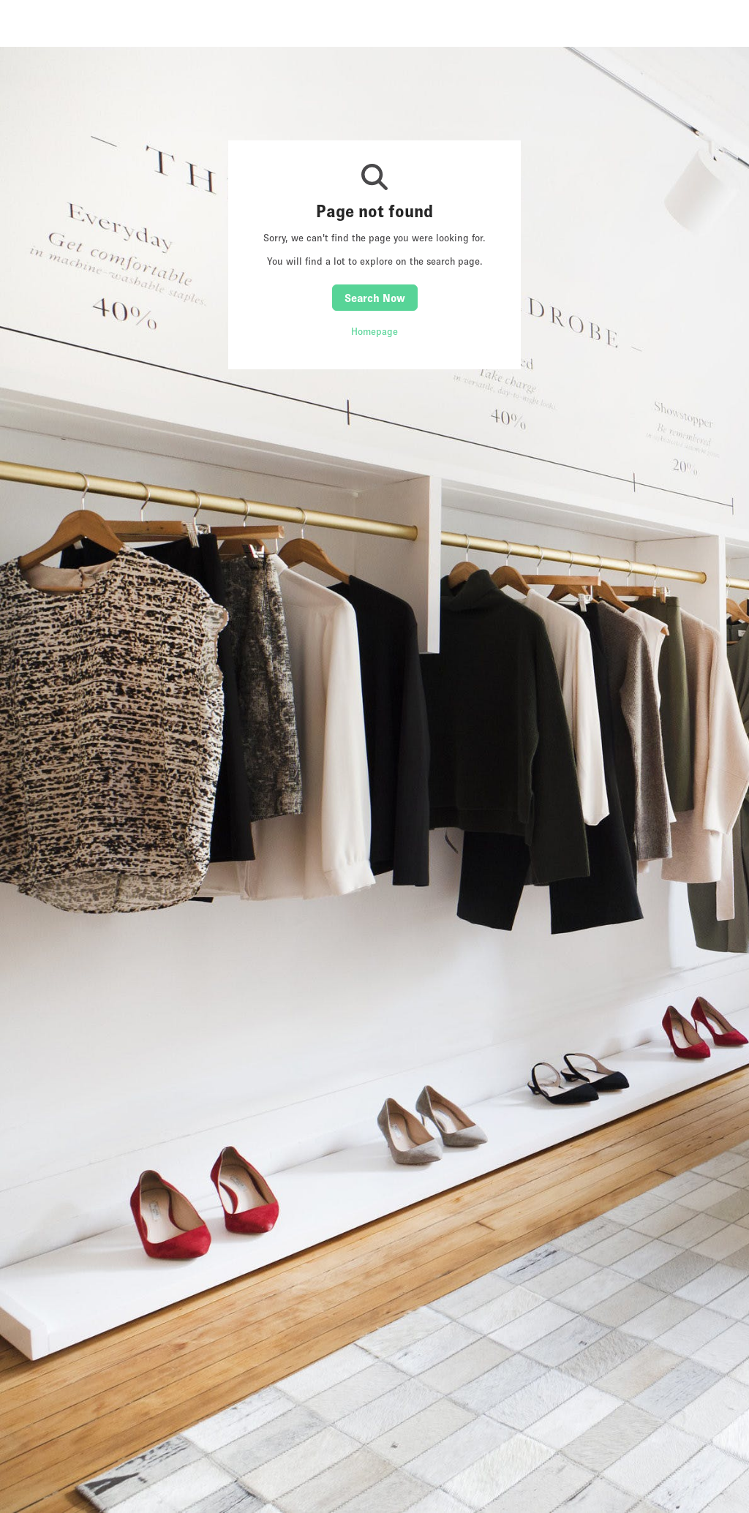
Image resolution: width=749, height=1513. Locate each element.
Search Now (375, 297)
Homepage (374, 331)
